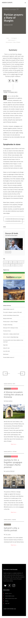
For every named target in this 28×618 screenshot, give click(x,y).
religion (12, 265)
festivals (15, 262)
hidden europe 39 (11, 40)
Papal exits (5, 345)
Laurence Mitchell (9, 471)
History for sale (6, 348)
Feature (5, 92)
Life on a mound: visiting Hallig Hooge (10, 337)
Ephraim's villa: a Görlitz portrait (11, 529)
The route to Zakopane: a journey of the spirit (12, 312)
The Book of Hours (7, 331)
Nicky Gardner (8, 401)
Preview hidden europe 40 (8, 357)
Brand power (5, 354)
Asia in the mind (6, 351)
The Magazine (14, 38)
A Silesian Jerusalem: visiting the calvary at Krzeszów (13, 394)
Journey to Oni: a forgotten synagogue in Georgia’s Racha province (13, 463)
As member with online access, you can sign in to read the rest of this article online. (14, 220)
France (10, 262)
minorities (6, 262)
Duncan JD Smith (13, 92)
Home (7, 38)
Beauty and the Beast (7, 318)
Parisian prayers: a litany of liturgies (10, 321)
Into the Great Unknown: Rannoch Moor (11, 315)
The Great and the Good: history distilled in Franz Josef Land (13, 341)
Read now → (14, 444)
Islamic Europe (7, 265)
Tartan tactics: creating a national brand (11, 334)
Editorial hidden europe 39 (8, 309)
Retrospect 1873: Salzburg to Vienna (10, 327)
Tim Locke (7, 534)
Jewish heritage (19, 265)
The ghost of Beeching (7, 324)
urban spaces (20, 262)
